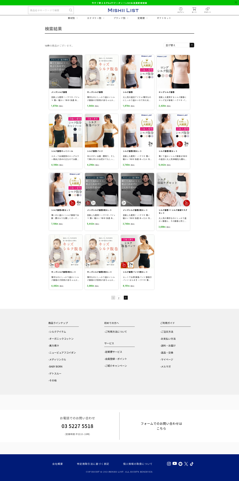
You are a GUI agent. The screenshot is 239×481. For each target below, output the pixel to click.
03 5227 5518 (77, 425)
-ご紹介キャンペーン (115, 365)
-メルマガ (165, 366)
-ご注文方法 (166, 331)
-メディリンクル (57, 359)
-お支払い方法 (168, 338)
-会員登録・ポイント (115, 359)
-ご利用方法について (115, 331)
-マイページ (166, 359)
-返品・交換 (166, 352)
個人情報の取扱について (138, 464)
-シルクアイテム (57, 331)
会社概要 (57, 464)
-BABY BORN (55, 366)
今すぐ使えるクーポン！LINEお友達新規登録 (119, 2)
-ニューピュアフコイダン (62, 352)
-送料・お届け (168, 345)
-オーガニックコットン (61, 338)
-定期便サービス (113, 352)
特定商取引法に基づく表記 (93, 464)
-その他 (52, 380)
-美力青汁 (53, 345)
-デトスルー (54, 373)
